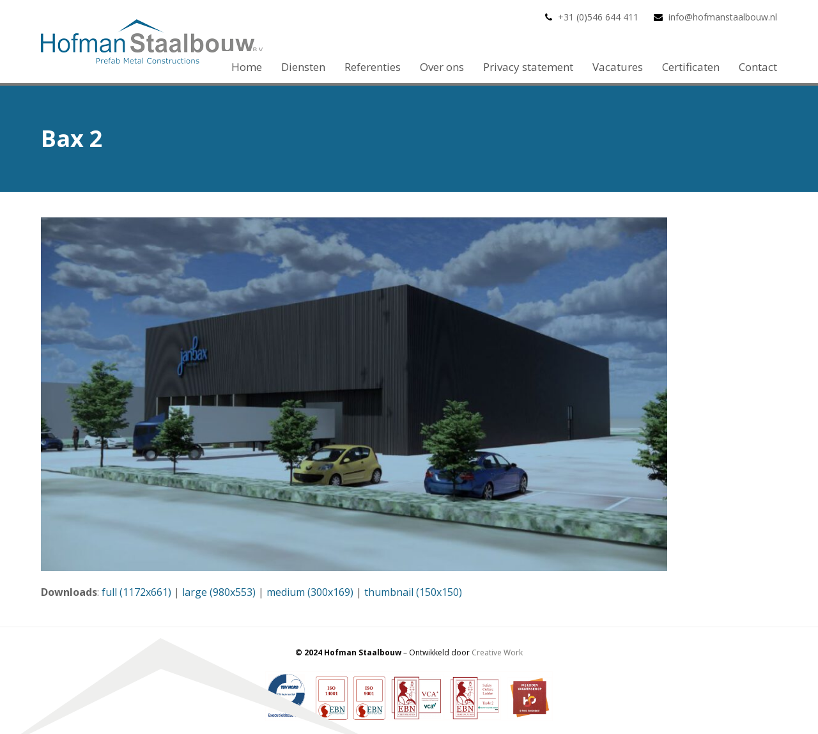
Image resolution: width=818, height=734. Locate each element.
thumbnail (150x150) (413, 592)
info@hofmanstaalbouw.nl (722, 17)
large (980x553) (219, 592)
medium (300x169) (309, 592)
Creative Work (497, 652)
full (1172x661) (136, 592)
